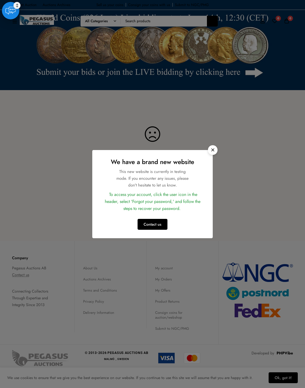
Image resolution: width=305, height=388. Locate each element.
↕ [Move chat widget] (298, 368)
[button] (213, 150)
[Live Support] (292, 373)
